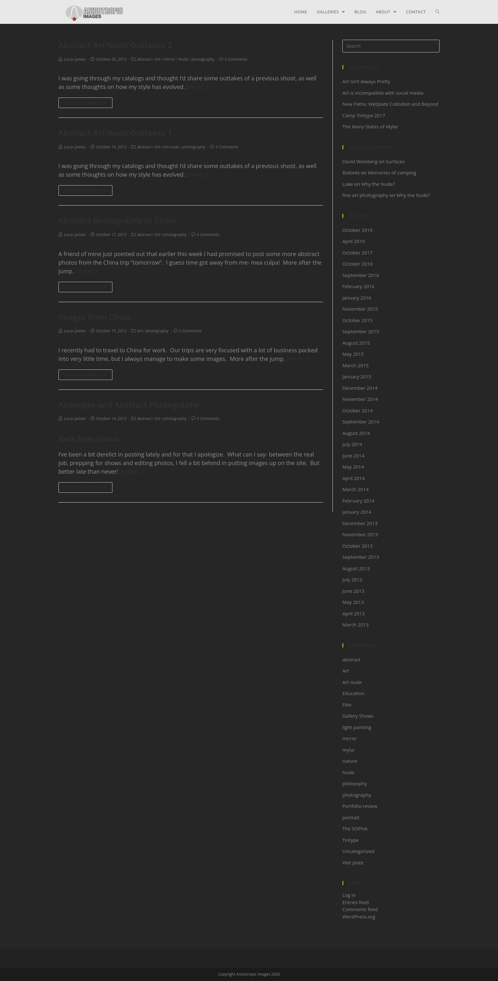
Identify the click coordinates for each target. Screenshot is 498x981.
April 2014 (353, 478)
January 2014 (356, 512)
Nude (183, 59)
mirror (169, 59)
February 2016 (358, 286)
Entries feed (355, 902)
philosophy (354, 783)
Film (347, 704)
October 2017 (357, 252)
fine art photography (365, 195)
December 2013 (360, 523)
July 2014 (352, 444)
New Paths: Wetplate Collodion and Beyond (390, 104)
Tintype (350, 840)
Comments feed (360, 909)
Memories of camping (392, 172)
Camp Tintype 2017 (363, 115)
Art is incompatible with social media (382, 93)
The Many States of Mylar (370, 126)
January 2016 (356, 297)
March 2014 (355, 489)
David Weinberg (360, 161)
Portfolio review (359, 806)
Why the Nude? (378, 184)
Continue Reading (85, 102)
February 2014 (358, 500)
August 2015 (356, 343)
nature (349, 761)
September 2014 (360, 421)
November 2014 (360, 399)
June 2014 (353, 455)
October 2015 (357, 320)
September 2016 (360, 275)
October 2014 (357, 410)
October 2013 (357, 546)
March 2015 (355, 365)
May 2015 (353, 354)
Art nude (171, 147)
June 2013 (353, 591)
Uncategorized (358, 851)
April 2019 (353, 241)
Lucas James (74, 59)
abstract (144, 59)
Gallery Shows (358, 716)
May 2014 (353, 466)
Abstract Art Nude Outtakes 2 (115, 45)
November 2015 (360, 309)
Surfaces (395, 161)
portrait (350, 817)
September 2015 (360, 331)
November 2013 (360, 534)
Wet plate (353, 862)
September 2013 (360, 557)
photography (203, 59)
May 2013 (353, 602)
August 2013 (356, 568)
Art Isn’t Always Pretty (366, 81)
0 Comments (236, 59)
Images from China (94, 317)
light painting (356, 727)
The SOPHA (354, 828)
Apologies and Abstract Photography (128, 404)
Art (157, 59)
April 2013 (353, 613)
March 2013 (355, 624)
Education (353, 693)
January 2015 (356, 376)
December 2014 (360, 388)
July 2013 (352, 579)
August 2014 (356, 433)
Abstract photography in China (117, 220)
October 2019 (357, 230)
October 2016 (357, 263)
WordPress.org (358, 916)
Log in (349, 895)
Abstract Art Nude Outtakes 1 (115, 132)
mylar (348, 750)
